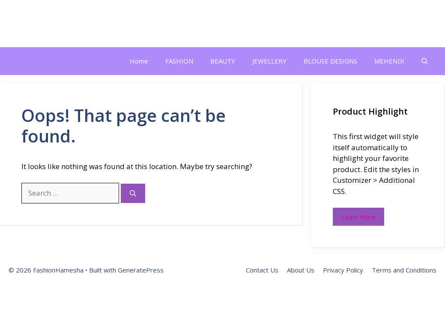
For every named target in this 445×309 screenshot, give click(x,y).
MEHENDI (389, 61)
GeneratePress (141, 270)
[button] (424, 61)
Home (139, 61)
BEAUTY (222, 61)
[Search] (133, 193)
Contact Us (262, 270)
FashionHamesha (63, 23)
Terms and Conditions (404, 270)
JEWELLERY (269, 61)
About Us (300, 270)
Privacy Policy (343, 270)
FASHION (179, 61)
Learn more (358, 216)
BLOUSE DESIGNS (330, 61)
